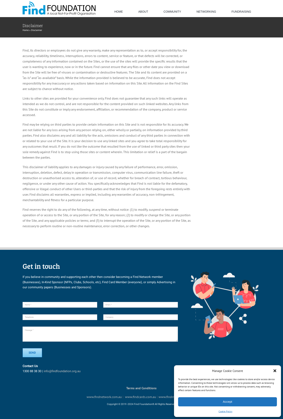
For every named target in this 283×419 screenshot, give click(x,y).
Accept (227, 401)
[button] (275, 371)
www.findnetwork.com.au (104, 397)
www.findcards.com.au (140, 397)
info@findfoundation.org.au (62, 371)
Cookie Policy (225, 411)
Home (26, 30)
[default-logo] (59, 3)
